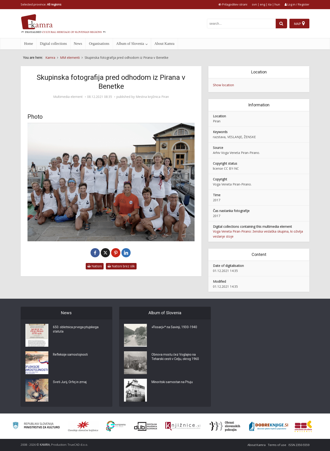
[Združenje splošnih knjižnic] (303, 426)
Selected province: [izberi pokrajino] (41, 4)
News (78, 44)
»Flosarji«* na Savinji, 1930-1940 (174, 327)
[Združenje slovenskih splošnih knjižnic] (183, 426)
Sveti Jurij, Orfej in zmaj (70, 382)
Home (28, 44)
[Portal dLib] (145, 426)
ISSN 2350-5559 (299, 445)
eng (262, 4)
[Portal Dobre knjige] (268, 426)
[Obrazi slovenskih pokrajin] (224, 426)
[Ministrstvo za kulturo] (36, 426)
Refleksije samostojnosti (70, 355)
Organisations (99, 44)
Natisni (95, 266)
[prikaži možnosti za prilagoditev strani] (232, 4)
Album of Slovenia (130, 44)
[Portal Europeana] (115, 426)
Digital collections (53, 44)
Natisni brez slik (121, 266)
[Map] (299, 23)
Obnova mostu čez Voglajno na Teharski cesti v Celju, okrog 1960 (175, 357)
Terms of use (277, 445)
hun (277, 4)
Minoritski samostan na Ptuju (172, 382)
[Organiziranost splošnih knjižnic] (83, 426)
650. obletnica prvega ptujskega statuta (76, 329)
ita (270, 4)
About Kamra (164, 44)
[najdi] (281, 23)
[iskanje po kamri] (241, 23)
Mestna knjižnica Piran (152, 97)
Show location (223, 85)
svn (254, 4)
